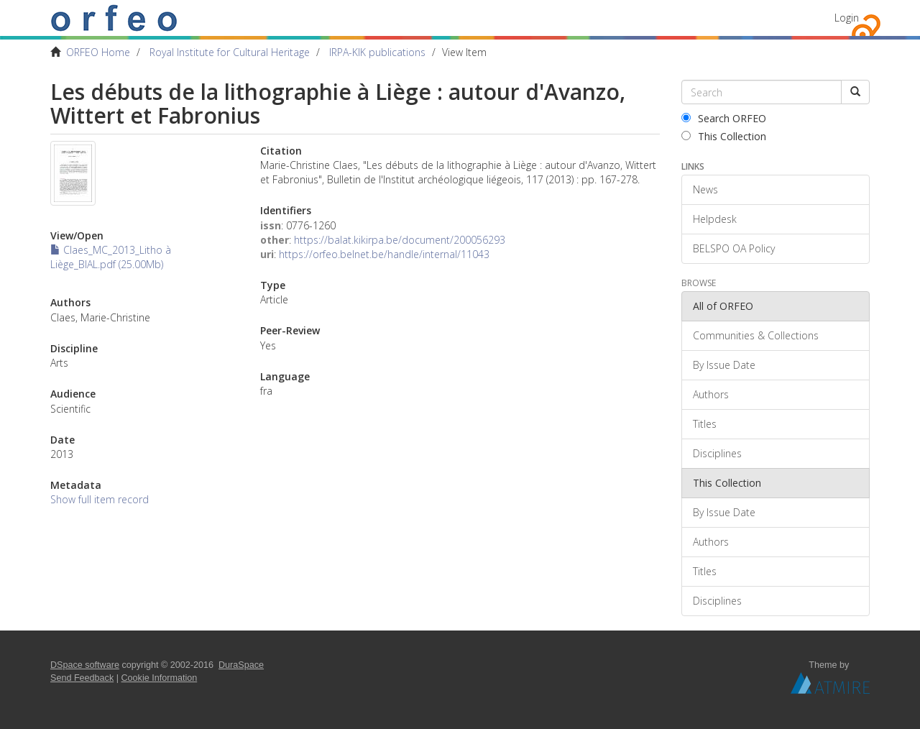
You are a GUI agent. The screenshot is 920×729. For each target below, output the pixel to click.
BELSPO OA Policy (734, 248)
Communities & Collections (756, 335)
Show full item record (99, 499)
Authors (711, 394)
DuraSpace (241, 665)
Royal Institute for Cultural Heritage (230, 52)
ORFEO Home (98, 52)
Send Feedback (82, 678)
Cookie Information (159, 678)
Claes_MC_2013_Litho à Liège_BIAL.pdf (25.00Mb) (110, 257)
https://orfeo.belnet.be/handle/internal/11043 (384, 254)
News (705, 189)
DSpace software (84, 665)
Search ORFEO (723, 118)
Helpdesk (715, 219)
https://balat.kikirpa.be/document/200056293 (399, 240)
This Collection (723, 136)
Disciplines (717, 453)
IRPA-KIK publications (377, 52)
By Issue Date (724, 365)
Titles (705, 424)
